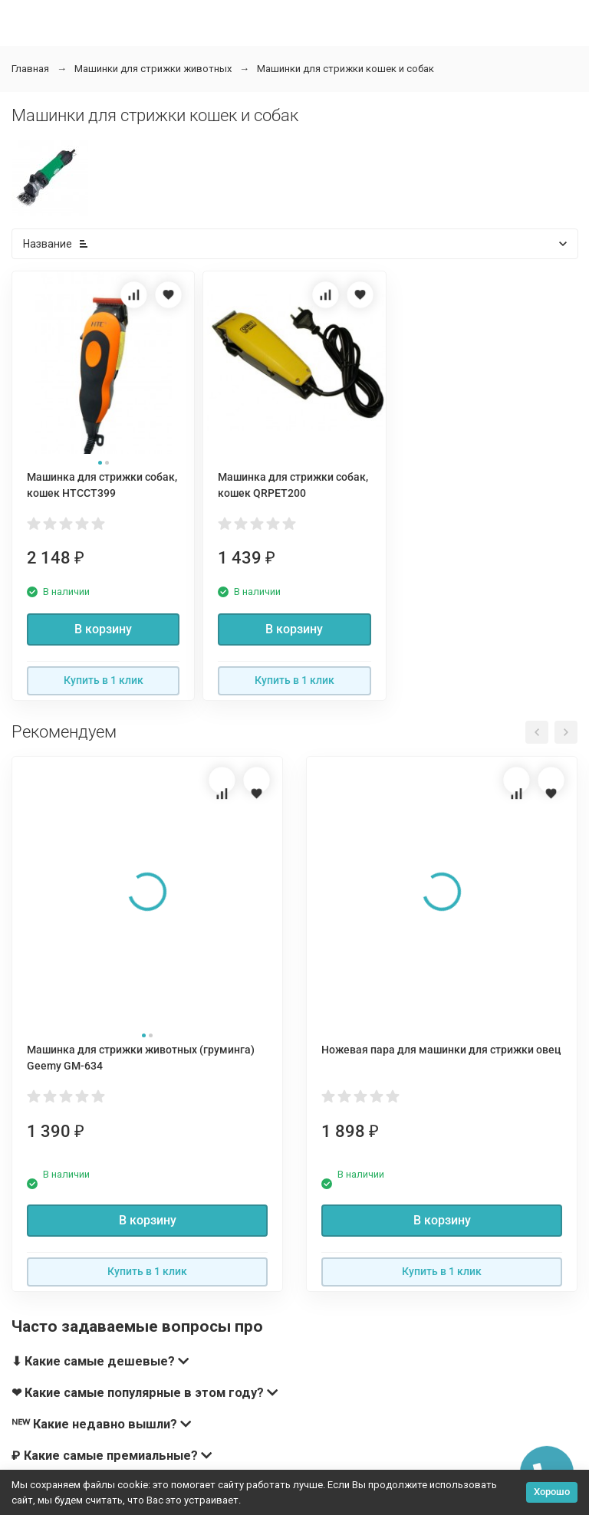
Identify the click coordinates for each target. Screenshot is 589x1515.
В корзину (103, 629)
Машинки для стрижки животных (153, 68)
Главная (30, 68)
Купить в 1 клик (103, 680)
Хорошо (552, 1491)
